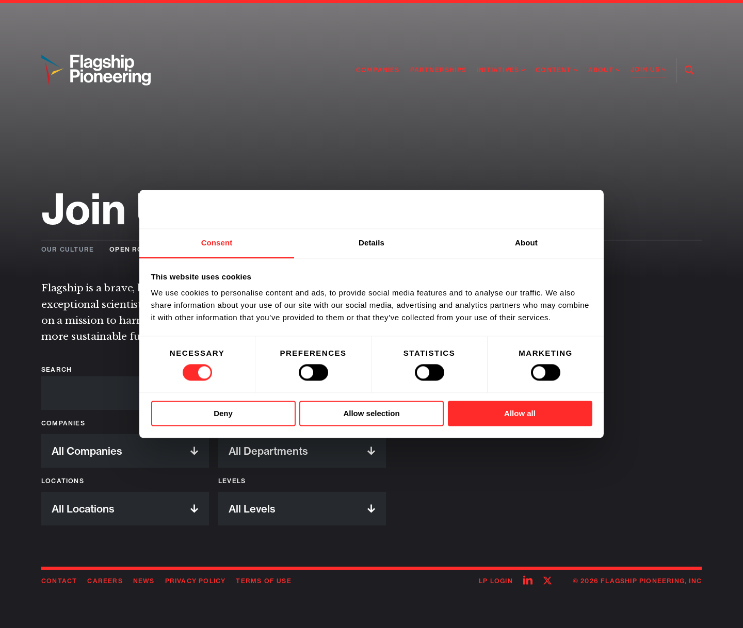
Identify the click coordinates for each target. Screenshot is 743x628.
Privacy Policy (195, 581)
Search (56, 369)
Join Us (645, 69)
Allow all (520, 413)
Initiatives (498, 70)
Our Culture (67, 249)
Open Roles (133, 249)
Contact (59, 581)
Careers (104, 581)
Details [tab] (371, 242)
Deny (223, 413)
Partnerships (438, 70)
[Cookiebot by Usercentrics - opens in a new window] (547, 209)
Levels (232, 481)
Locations (62, 481)
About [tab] (526, 242)
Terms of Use (263, 581)
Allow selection (371, 413)
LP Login (496, 581)
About (601, 70)
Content (553, 70)
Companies (378, 70)
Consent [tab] (217, 242)
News (144, 581)
